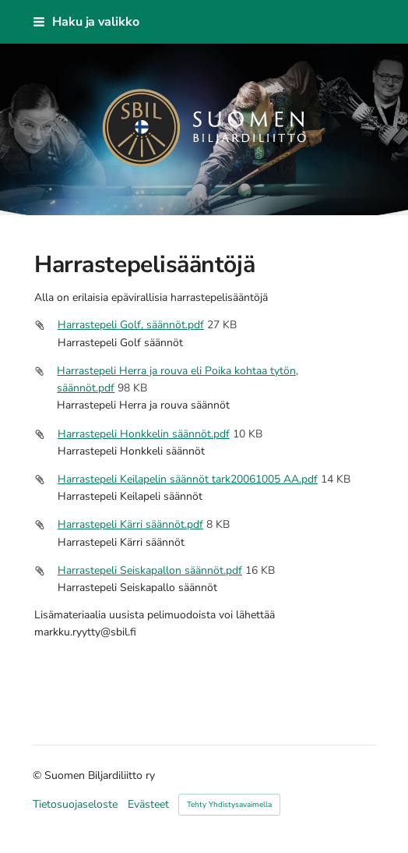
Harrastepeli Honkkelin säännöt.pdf (144, 433)
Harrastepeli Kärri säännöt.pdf (130, 524)
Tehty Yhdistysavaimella (229, 804)
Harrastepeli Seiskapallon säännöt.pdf (150, 570)
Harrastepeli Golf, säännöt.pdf (131, 324)
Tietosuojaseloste (75, 804)
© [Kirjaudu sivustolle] (38, 775)
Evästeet (148, 804)
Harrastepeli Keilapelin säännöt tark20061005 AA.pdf (188, 479)
